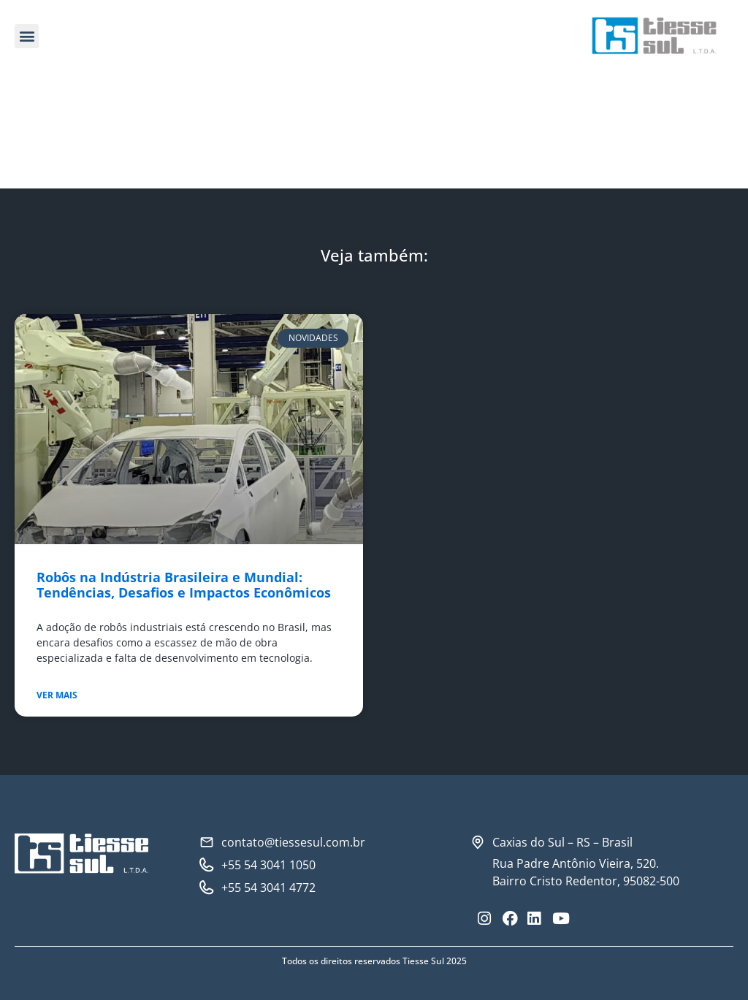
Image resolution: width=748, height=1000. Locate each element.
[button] (27, 36)
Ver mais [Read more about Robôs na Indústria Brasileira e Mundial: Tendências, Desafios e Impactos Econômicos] (57, 695)
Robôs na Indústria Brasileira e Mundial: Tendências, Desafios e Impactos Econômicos (184, 585)
